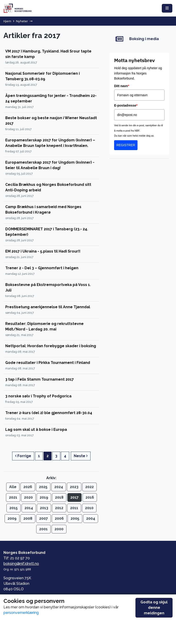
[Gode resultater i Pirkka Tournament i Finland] (51, 365)
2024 (58, 487)
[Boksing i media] (139, 39)
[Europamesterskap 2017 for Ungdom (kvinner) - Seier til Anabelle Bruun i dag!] (51, 168)
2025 (43, 487)
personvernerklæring (21, 612)
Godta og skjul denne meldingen (154, 607)
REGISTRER (125, 145)
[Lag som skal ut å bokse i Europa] (51, 432)
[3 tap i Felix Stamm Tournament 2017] (51, 382)
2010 (89, 508)
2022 (89, 487)
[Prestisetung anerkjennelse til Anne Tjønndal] (51, 310)
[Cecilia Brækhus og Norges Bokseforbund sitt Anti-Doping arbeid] (51, 190)
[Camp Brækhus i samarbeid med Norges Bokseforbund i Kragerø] (51, 212)
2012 (59, 508)
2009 (12, 518)
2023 (74, 487)
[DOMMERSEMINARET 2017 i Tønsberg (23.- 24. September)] (51, 235)
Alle (12, 487)
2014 (29, 508)
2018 (59, 497)
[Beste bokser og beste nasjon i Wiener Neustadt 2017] (51, 124)
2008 (27, 518)
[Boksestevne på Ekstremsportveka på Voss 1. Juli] (51, 290)
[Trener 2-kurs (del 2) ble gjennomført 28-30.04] (51, 415)
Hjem (7, 21)
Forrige (23, 456)
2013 (44, 508)
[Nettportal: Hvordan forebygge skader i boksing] (51, 349)
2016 (89, 497)
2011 (74, 508)
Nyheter (22, 21)
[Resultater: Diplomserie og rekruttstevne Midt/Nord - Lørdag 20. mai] (51, 329)
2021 (13, 497)
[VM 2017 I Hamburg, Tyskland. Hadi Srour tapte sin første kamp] (51, 57)
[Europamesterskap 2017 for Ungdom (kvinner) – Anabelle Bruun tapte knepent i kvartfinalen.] (51, 146)
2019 (44, 497)
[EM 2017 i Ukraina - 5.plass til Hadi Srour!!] (51, 254)
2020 (28, 497)
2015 (13, 508)
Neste (81, 456)
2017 (74, 497)
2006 (59, 518)
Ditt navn (121, 86)
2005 (75, 518)
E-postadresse (126, 105)
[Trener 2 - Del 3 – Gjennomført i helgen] (51, 271)
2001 (43, 529)
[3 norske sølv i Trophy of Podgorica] (51, 399)
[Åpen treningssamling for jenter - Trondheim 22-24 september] (51, 101)
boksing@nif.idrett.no (21, 563)
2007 (43, 518)
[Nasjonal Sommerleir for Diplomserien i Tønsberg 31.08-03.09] (51, 79)
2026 (27, 487)
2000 (59, 529)
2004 (90, 518)
